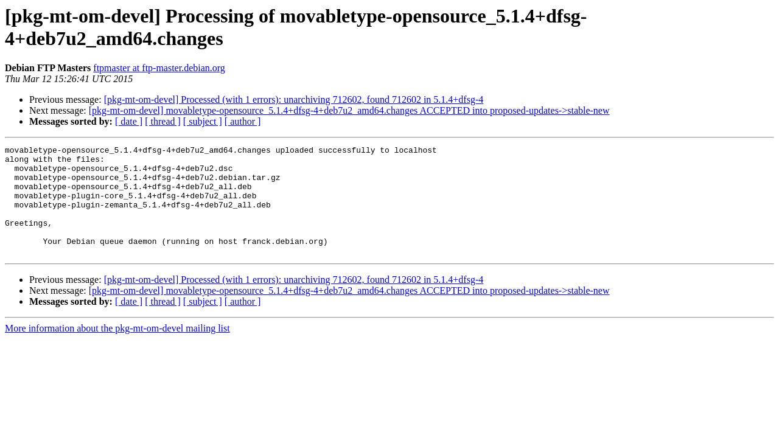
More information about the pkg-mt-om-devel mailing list (117, 350)
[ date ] (128, 121)
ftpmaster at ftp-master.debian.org (159, 68)
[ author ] (243, 121)
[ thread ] (163, 121)
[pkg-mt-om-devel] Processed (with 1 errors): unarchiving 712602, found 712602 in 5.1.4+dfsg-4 (294, 99)
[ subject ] (202, 121)
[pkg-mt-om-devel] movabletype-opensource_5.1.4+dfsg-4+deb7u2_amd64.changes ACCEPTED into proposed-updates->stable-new (349, 110)
